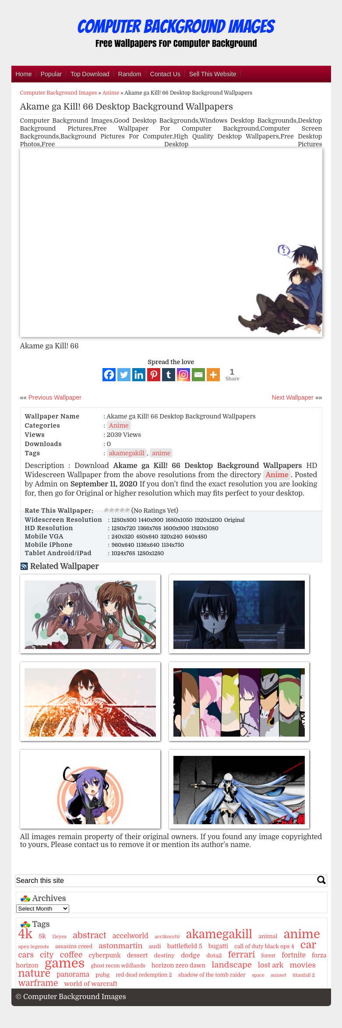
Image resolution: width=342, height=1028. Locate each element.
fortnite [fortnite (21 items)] (294, 955)
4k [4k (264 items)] (25, 934)
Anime (110, 93)
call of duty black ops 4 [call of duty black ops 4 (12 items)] (264, 946)
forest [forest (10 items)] (268, 956)
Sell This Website (212, 74)
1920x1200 (209, 520)
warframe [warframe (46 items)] (38, 983)
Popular (51, 74)
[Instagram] (183, 374)
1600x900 (176, 528)
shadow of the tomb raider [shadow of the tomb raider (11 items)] (212, 975)
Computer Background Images (58, 93)
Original (234, 520)
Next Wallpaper (293, 397)
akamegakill (127, 453)
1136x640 (148, 545)
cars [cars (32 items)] (26, 954)
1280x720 (124, 528)
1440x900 (152, 520)
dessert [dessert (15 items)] (137, 955)
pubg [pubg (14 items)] (102, 974)
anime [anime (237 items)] (302, 934)
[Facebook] (109, 374)
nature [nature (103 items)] (34, 973)
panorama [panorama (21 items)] (72, 974)
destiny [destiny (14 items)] (164, 955)
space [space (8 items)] (258, 975)
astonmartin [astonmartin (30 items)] (120, 946)
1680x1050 (180, 520)
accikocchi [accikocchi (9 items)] (167, 936)
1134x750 (173, 545)
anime (161, 453)
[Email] (198, 374)
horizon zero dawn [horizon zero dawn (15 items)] (178, 965)
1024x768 (124, 553)
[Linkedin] (138, 374)
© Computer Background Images (71, 997)
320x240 (172, 537)
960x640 (124, 545)
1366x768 (150, 528)
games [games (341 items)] (65, 963)
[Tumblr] (168, 374)
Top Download (90, 74)
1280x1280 (151, 553)
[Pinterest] (153, 374)
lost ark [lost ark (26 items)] (270, 965)
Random (129, 74)
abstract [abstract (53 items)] (89, 935)
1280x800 (125, 520)
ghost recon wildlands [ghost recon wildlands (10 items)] (118, 966)
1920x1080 (205, 528)
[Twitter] (123, 374)
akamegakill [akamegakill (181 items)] (219, 934)
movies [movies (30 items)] (302, 965)
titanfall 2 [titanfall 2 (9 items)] (304, 975)
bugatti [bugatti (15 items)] (218, 946)
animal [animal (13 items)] (267, 936)
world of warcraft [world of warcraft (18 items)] (90, 983)
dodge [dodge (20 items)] (190, 955)
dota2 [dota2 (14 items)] (214, 955)
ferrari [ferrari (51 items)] (241, 955)
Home (24, 74)
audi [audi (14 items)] (155, 946)
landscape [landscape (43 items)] (232, 965)
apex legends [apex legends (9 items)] (33, 947)
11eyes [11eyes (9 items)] (59, 936)
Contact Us (165, 74)
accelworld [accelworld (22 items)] (130, 936)
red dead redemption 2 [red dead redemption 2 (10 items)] (144, 975)
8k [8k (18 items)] (42, 935)
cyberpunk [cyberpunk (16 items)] (105, 955)
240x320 (123, 537)
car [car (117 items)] (308, 945)
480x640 (148, 537)
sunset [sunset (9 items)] (278, 975)
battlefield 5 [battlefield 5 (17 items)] (184, 946)
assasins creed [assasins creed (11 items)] (73, 946)
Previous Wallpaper (54, 397)
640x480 (196, 537)
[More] (213, 374)
